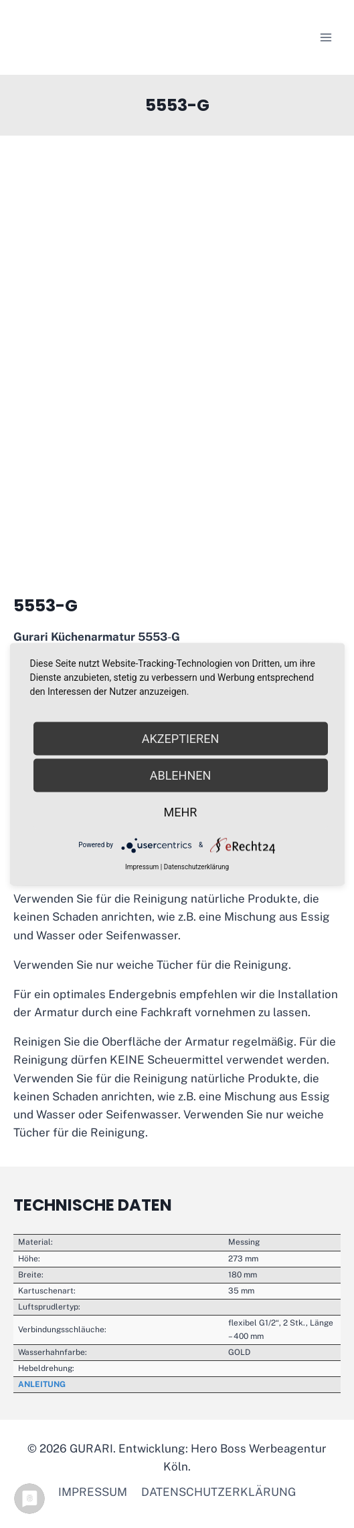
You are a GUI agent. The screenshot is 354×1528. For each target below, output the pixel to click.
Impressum (92, 1492)
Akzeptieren (180, 738)
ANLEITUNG (42, 1384)
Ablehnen (180, 775)
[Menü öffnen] (325, 37)
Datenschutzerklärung (218, 1492)
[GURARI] (97, 37)
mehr (180, 811)
